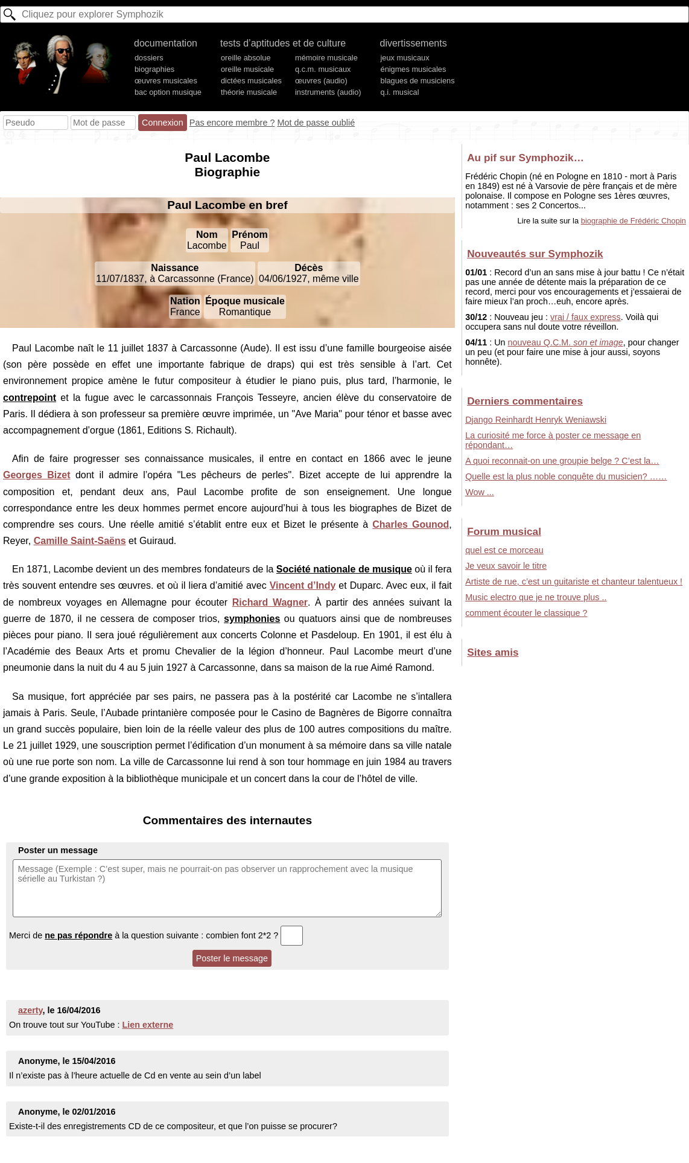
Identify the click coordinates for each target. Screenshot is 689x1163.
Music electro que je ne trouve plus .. (535, 597)
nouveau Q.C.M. (565, 342)
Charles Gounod (410, 524)
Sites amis (492, 652)
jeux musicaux (405, 57)
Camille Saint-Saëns (80, 541)
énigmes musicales (413, 69)
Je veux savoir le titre (506, 566)
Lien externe (147, 1025)
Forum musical (504, 531)
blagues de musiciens (418, 80)
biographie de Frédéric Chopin (633, 220)
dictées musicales (251, 80)
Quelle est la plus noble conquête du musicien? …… (566, 476)
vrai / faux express (585, 317)
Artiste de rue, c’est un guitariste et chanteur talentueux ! (573, 581)
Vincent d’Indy (303, 585)
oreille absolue (246, 57)
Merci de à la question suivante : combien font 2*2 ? (156, 935)
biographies (154, 69)
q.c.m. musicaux (323, 69)
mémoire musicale (326, 57)
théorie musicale (249, 92)
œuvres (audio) (321, 80)
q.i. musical (400, 92)
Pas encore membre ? (232, 122)
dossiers (149, 57)
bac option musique (168, 92)
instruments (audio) (328, 92)
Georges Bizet (37, 475)
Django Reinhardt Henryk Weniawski (535, 420)
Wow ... (479, 492)
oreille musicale (247, 69)
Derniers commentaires (525, 401)
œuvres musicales (166, 80)
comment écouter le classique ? (526, 613)
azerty (30, 1010)
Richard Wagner (270, 602)
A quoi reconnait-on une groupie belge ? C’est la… (562, 461)
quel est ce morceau (504, 550)
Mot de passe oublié (316, 122)
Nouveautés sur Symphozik (535, 254)
